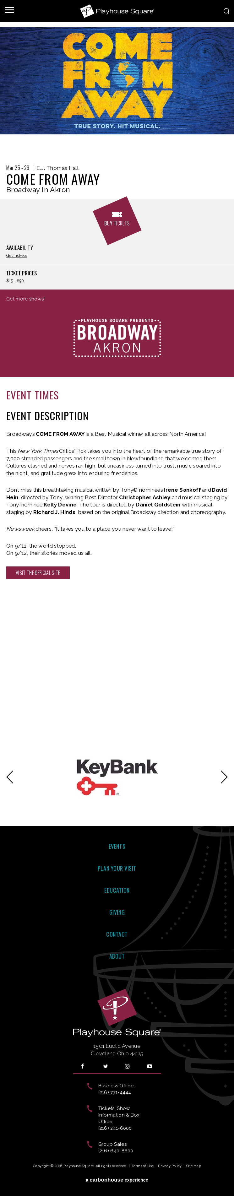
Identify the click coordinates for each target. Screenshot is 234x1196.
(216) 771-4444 (114, 1092)
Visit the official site (38, 572)
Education (117, 890)
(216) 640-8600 (115, 1151)
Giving (117, 912)
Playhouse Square (117, 11)
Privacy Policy (170, 1166)
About (117, 956)
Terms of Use (143, 1166)
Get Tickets (16, 256)
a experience (117, 1180)
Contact (117, 934)
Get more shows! (25, 299)
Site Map (193, 1166)
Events (117, 846)
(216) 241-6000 (115, 1128)
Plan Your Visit (117, 868)
